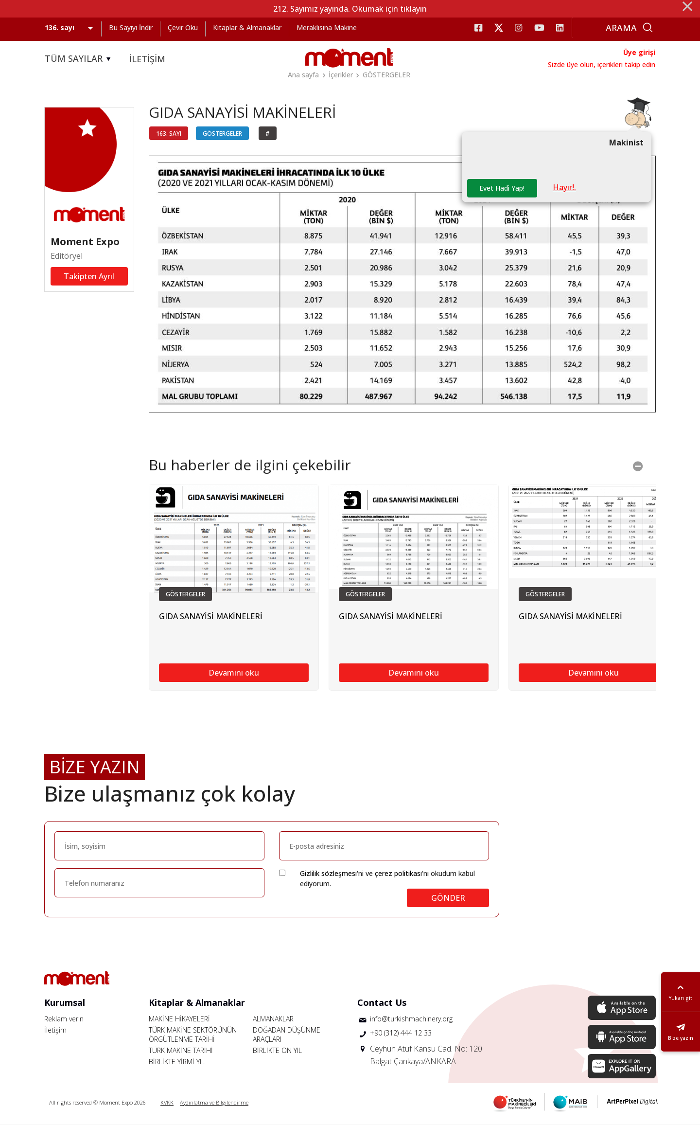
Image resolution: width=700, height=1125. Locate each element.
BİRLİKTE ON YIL (277, 1050)
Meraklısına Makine (327, 27)
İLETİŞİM (147, 59)
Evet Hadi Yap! (502, 188)
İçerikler (341, 74)
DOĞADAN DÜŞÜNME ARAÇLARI (286, 1034)
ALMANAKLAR (273, 1018)
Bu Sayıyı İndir (131, 27)
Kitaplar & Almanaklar (247, 27)
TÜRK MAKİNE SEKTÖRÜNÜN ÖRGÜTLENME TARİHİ (193, 1034)
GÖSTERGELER (386, 74)
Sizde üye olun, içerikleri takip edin (601, 64)
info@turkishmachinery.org (411, 1018)
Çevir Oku (183, 27)
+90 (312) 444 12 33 (401, 1032)
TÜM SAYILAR (79, 58)
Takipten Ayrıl (89, 276)
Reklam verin (64, 1018)
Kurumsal (64, 1002)
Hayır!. (564, 187)
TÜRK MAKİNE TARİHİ (181, 1050)
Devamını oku (234, 672)
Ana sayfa (303, 74)
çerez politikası (398, 873)
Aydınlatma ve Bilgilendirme (214, 1102)
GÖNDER (448, 898)
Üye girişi (639, 52)
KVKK (167, 1102)
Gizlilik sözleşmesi (328, 873)
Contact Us (381, 1002)
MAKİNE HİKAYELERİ (179, 1018)
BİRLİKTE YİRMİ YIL (177, 1061)
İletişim (55, 1030)
